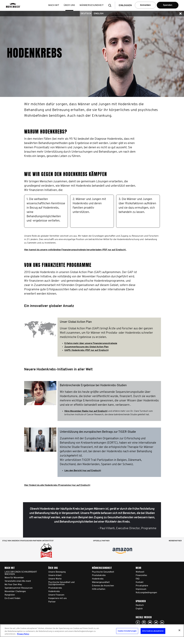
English (98, 13)
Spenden (167, 5)
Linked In (162, 622)
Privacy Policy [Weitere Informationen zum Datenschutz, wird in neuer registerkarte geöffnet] (23, 634)
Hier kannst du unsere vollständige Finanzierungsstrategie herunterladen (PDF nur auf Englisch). (75, 250)
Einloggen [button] (125, 5)
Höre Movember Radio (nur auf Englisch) (86, 411)
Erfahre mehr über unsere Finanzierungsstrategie (90, 343)
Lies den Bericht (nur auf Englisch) (82, 470)
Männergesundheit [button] (92, 5)
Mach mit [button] (54, 5)
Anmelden (145, 5)
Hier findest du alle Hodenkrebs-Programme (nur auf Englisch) (57, 485)
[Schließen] (179, 630)
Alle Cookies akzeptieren (153, 631)
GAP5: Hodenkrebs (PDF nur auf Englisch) (86, 350)
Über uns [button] (70, 5)
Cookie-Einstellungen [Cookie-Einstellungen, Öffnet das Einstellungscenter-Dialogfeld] (127, 631)
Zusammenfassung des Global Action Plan (86, 347)
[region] (92, 630)
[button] (110, 5)
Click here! (138, 622)
